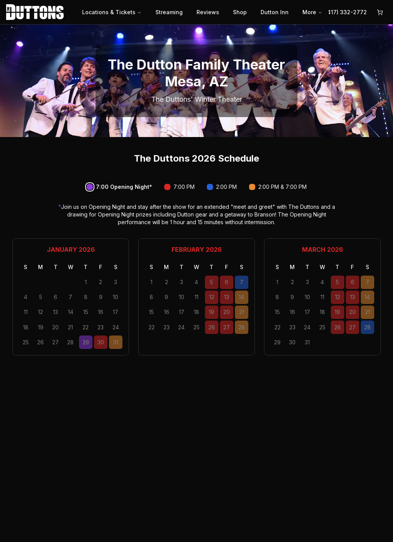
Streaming (169, 12)
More (312, 12)
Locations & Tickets (112, 12)
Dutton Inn (275, 12)
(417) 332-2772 (346, 12)
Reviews (207, 12)
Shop (240, 12)
